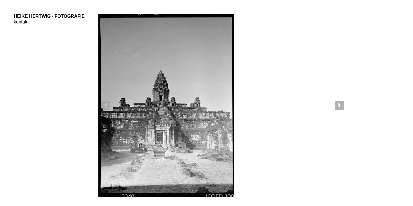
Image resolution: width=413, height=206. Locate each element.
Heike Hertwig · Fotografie (49, 16)
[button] (339, 105)
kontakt (21, 21)
